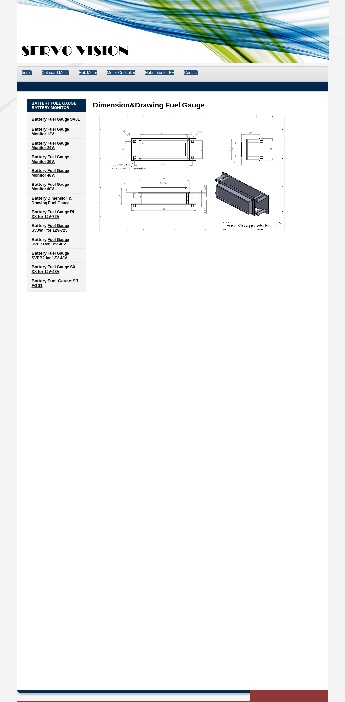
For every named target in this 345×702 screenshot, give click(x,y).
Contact (191, 72)
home (27, 72)
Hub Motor (88, 72)
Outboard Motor (55, 72)
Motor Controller (121, 72)
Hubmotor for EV (159, 72)
